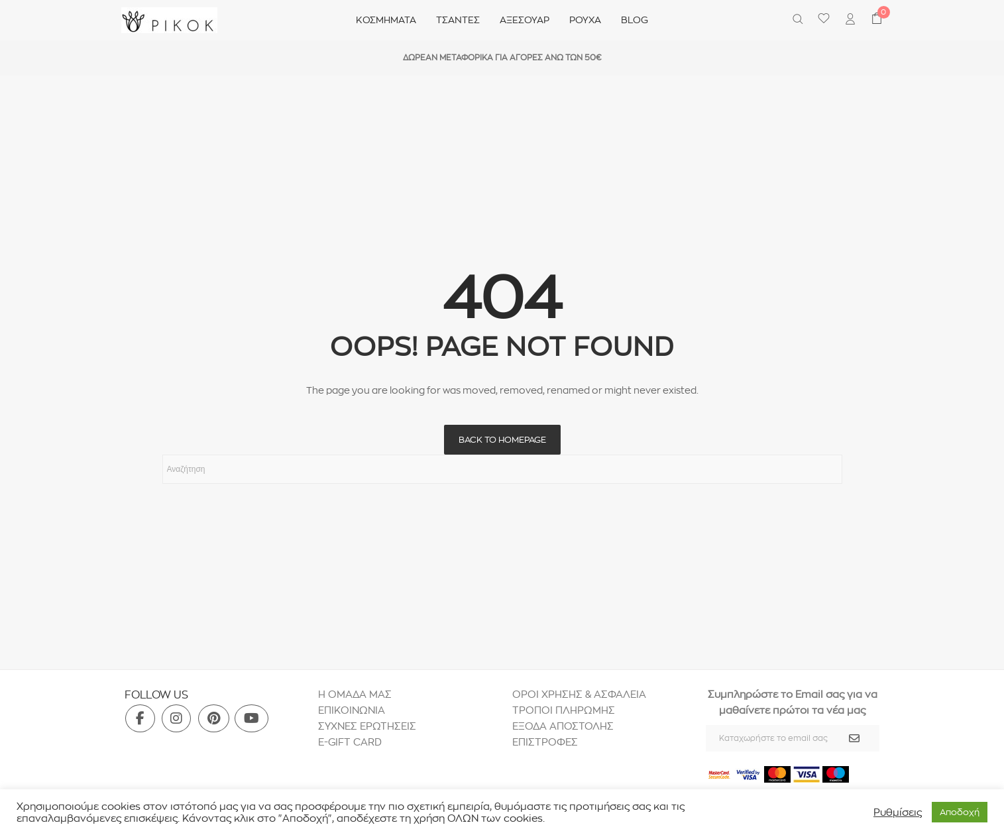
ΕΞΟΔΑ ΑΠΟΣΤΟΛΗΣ (563, 726)
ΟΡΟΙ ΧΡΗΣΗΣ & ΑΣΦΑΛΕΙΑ (579, 694)
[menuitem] (850, 21)
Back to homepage (502, 439)
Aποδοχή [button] (959, 812)
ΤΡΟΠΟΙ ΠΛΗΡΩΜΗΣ (563, 710)
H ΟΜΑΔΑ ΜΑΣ (355, 694)
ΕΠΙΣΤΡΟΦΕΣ (546, 742)
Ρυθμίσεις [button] (897, 812)
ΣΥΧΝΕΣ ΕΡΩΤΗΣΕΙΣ (367, 726)
